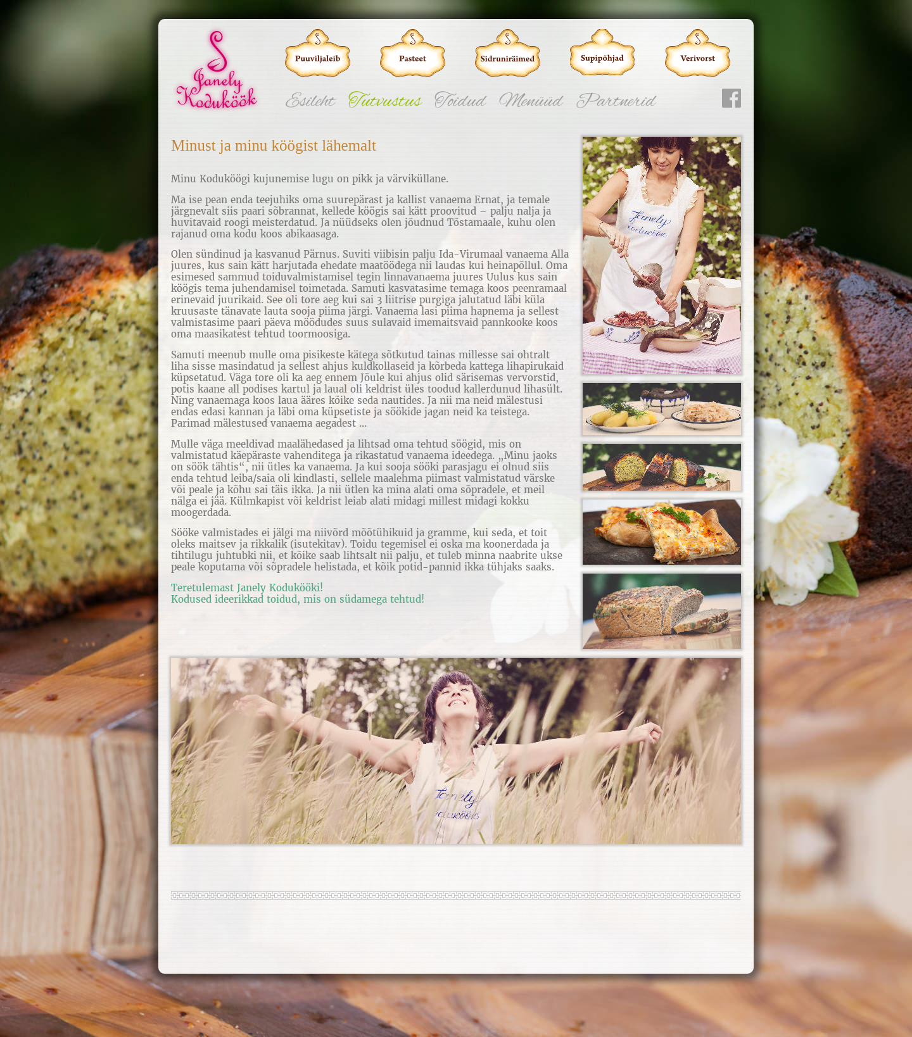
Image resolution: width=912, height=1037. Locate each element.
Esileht (310, 102)
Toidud (460, 102)
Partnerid (616, 102)
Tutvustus (384, 102)
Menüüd (530, 102)
